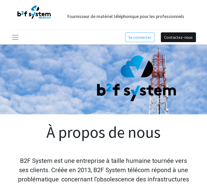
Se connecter (140, 37)
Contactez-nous (178, 37)
